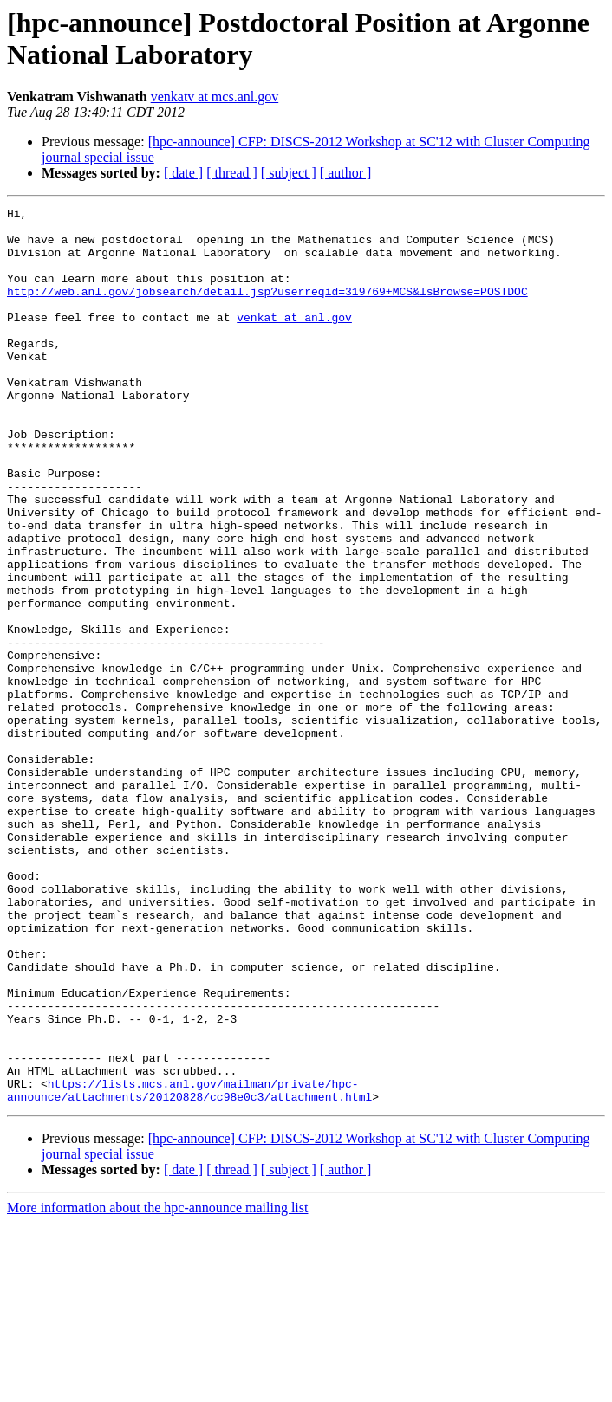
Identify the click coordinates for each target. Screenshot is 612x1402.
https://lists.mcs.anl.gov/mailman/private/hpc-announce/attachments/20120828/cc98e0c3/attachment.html (189, 1267)
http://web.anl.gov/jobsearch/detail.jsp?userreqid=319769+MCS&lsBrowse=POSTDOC (267, 309)
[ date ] (183, 172)
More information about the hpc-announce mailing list (157, 1386)
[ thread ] (231, 172)
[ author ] (346, 172)
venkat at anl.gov (294, 340)
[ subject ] (288, 172)
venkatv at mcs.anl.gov (215, 96)
